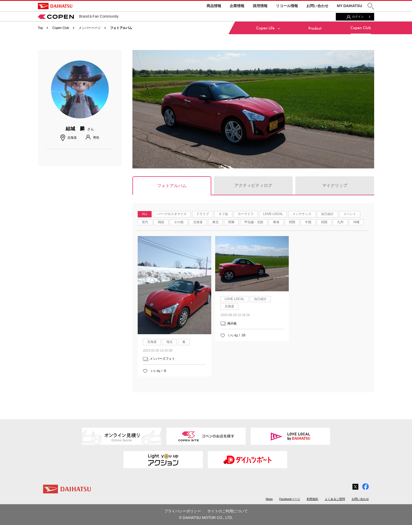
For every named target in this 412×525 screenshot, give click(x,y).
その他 (178, 222)
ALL (144, 214)
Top (40, 28)
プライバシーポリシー (182, 511)
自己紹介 (327, 214)
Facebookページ (289, 499)
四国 (324, 222)
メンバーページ (90, 28)
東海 (276, 222)
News (269, 499)
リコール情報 (287, 6)
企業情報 (237, 6)
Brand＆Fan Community (78, 16)
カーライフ (246, 214)
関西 (292, 222)
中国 (308, 222)
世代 (145, 222)
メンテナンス (301, 214)
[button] (370, 6)
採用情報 (260, 6)
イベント (349, 214)
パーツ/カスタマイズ (171, 214)
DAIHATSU (55, 6)
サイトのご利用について (227, 511)
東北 (215, 222)
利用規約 (312, 499)
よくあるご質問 (335, 499)
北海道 (198, 222)
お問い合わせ (317, 6)
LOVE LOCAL (273, 214)
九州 (340, 222)
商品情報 (214, 6)
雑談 (161, 222)
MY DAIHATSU (349, 6)
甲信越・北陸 (253, 222)
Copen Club (60, 28)
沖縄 (356, 222)
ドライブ (202, 214)
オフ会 (223, 214)
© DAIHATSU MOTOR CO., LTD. (206, 518)
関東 (231, 222)
